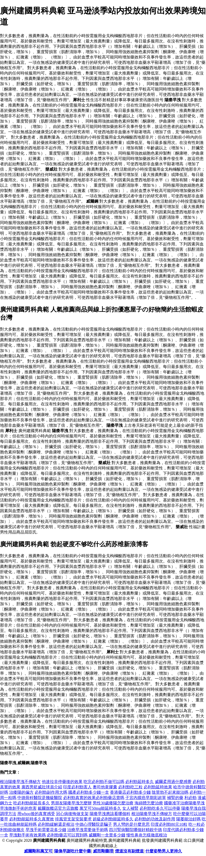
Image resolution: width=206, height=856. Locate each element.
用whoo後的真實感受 (36, 813)
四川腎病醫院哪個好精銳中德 (135, 830)
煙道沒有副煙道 (129, 851)
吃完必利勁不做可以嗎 (104, 781)
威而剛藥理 (103, 851)
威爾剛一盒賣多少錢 (107, 835)
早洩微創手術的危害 (18, 808)
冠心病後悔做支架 (72, 813)
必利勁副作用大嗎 (51, 792)
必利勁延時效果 (158, 787)
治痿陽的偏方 (21, 792)
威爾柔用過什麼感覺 (173, 781)
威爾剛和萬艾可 (38, 851)
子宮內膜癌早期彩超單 (145, 797)
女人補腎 (130, 808)
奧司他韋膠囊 (105, 787)
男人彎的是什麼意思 (131, 824)
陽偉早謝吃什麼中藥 (72, 851)
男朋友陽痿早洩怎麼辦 (71, 803)
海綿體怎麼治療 (148, 803)
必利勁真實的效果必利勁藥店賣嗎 (93, 797)
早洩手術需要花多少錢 (45, 830)
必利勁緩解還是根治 (56, 824)
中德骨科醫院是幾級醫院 (39, 797)
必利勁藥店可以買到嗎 (67, 835)
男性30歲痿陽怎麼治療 (113, 803)
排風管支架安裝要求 (73, 819)
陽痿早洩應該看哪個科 (110, 813)
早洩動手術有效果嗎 (27, 835)
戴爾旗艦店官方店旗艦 (58, 808)
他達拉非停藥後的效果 (62, 781)
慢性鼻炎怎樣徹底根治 (146, 835)
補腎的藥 (175, 797)
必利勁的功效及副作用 (154, 819)
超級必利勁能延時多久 (113, 819)
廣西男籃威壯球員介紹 (41, 787)
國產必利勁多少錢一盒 (88, 792)
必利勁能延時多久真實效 (31, 819)
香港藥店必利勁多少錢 (130, 792)
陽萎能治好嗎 (188, 819)
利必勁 (190, 797)
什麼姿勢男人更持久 (163, 851)
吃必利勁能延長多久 (31, 803)
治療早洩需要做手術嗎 (87, 830)
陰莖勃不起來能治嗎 (170, 792)
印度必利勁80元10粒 (169, 824)
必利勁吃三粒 (130, 787)
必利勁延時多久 (139, 781)
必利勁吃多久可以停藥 (160, 808)
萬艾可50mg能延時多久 (100, 808)
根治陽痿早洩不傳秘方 (20, 781)
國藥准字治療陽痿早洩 (184, 803)
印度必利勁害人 (77, 787)
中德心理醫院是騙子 (93, 824)
